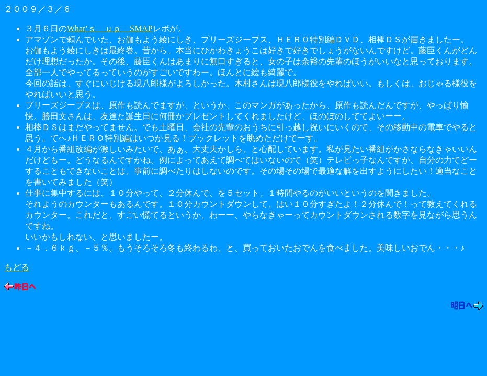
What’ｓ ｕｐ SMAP (110, 28)
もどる (16, 267)
